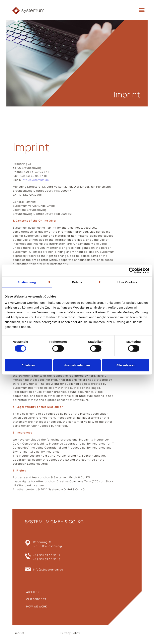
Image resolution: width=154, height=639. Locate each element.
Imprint (19, 633)
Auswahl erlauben (77, 365)
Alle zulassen (125, 365)
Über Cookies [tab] (127, 282)
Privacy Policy (70, 633)
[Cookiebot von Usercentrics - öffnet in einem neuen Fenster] (131, 270)
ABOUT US (33, 592)
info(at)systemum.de (48, 569)
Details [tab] (77, 282)
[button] (141, 10)
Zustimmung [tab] (27, 282)
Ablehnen (28, 365)
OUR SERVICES (36, 599)
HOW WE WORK (36, 606)
